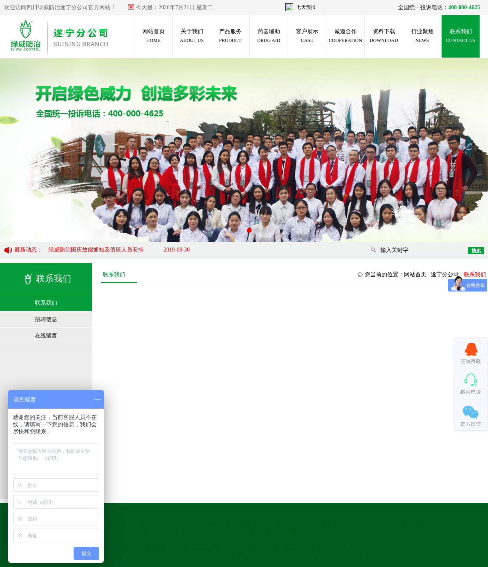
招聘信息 (46, 319)
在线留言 (46, 336)
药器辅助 (268, 35)
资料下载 (384, 35)
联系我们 (461, 35)
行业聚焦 (422, 35)
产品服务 (230, 35)
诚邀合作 (345, 35)
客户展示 (307, 35)
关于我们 (192, 35)
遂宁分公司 (445, 275)
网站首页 (153, 35)
